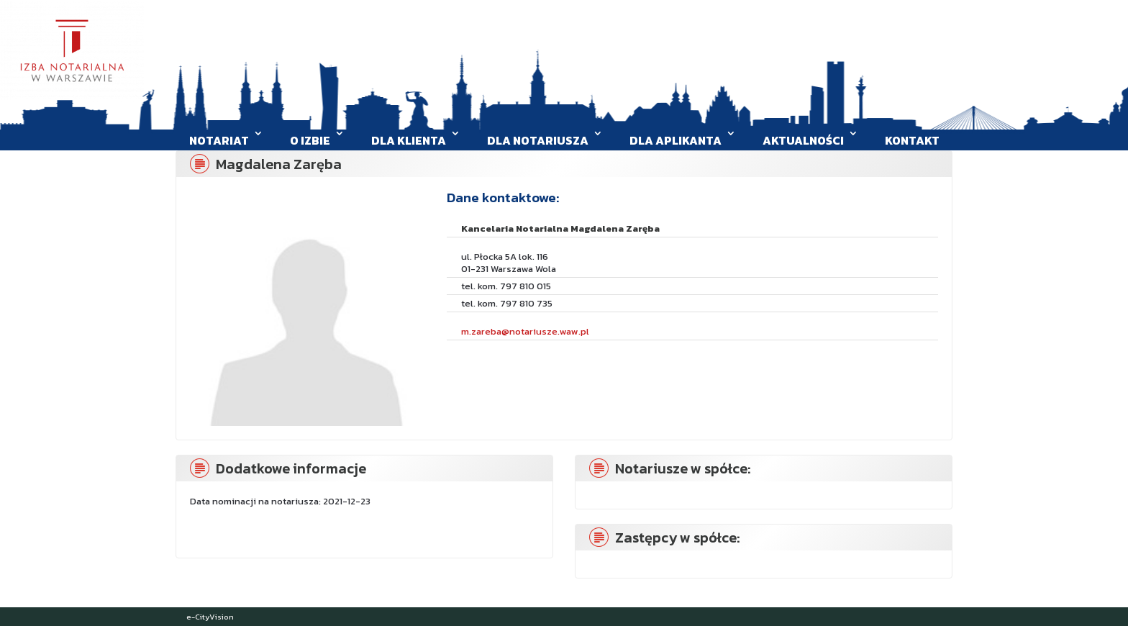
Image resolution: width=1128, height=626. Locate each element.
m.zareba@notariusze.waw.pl (525, 331)
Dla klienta (408, 140)
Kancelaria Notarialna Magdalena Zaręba (560, 228)
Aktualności (803, 140)
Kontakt (912, 140)
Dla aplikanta (675, 140)
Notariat (219, 140)
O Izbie (310, 140)
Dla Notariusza (537, 140)
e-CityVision (210, 616)
